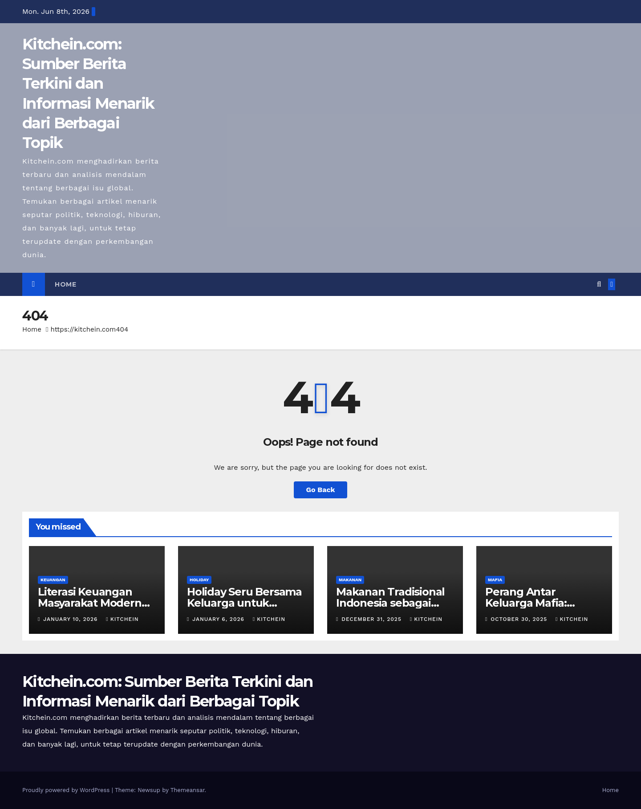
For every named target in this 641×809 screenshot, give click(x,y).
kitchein (122, 619)
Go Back (320, 489)
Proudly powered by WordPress (67, 790)
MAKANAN (350, 579)
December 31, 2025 (372, 619)
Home (65, 284)
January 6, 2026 (219, 619)
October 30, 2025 (520, 619)
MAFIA (495, 579)
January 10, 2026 (71, 619)
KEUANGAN (53, 579)
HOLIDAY (199, 579)
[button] (599, 284)
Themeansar (187, 790)
